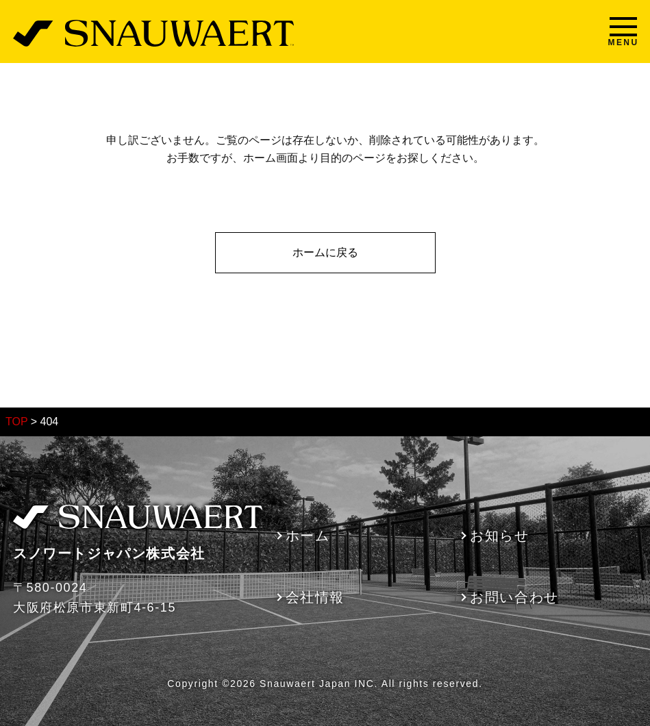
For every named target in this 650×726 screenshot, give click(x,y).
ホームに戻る (325, 252)
